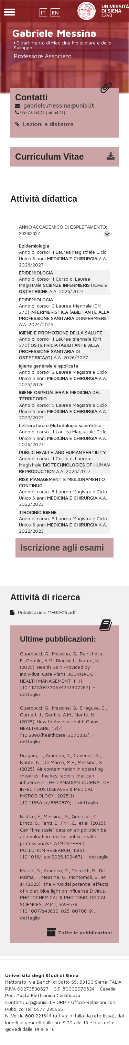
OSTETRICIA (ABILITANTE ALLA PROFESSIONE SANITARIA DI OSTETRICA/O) (59, 351)
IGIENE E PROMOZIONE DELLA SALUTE (61, 332)
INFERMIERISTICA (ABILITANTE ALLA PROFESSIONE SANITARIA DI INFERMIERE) (64, 315)
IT (43, 13)
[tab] (64, 230)
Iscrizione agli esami (62, 547)
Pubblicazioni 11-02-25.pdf (47, 612)
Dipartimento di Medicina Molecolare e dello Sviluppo (62, 45)
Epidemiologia (34, 246)
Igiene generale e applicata (48, 366)
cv (69, 157)
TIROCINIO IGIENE (38, 512)
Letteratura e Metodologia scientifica (60, 425)
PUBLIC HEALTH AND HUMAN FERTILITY (62, 452)
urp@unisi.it (39, 1002)
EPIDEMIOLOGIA (36, 272)
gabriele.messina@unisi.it (58, 105)
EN (55, 13)
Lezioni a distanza (48, 124)
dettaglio (30, 694)
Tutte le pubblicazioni (85, 932)
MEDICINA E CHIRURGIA (72, 258)
